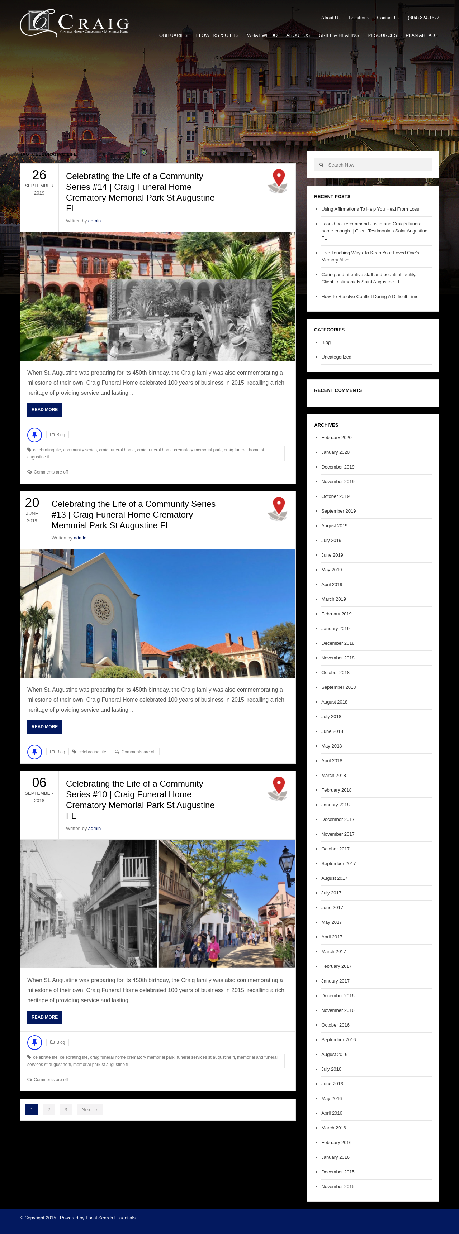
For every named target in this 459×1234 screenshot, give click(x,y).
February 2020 (336, 437)
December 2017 (338, 819)
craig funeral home (116, 449)
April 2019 (331, 584)
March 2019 (333, 599)
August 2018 (334, 702)
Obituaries (173, 35)
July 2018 (331, 716)
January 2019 (335, 628)
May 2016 (331, 1098)
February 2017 (336, 966)
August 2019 (334, 525)
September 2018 (338, 687)
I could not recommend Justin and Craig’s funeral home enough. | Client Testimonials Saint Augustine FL (374, 231)
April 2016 (331, 1113)
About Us (330, 17)
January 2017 (335, 981)
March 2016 (333, 1127)
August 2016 (334, 1054)
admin (94, 221)
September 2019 (338, 511)
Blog (60, 434)
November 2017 (338, 834)
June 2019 (332, 555)
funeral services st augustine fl (206, 1057)
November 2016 (338, 1010)
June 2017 (332, 907)
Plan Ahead (420, 35)
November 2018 (338, 658)
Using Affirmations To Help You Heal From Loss (370, 209)
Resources (382, 35)
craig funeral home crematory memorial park (179, 449)
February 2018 (336, 790)
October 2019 (335, 496)
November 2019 (338, 481)
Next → (89, 1110)
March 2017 (333, 951)
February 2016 (336, 1142)
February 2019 (336, 613)
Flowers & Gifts (217, 35)
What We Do (262, 35)
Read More (45, 409)
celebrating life (47, 449)
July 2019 (331, 540)
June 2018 (332, 731)
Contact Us (388, 17)
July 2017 (331, 893)
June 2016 (332, 1083)
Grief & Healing (338, 35)
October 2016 (335, 1025)
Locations (359, 17)
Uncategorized (336, 357)
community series (79, 449)
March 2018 (333, 775)
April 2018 (331, 760)
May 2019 (331, 569)
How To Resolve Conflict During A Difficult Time (369, 296)
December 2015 (338, 1172)
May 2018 (331, 746)
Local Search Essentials (111, 1217)
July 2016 (331, 1069)
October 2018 (335, 672)
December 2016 (338, 995)
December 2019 (338, 467)
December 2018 (338, 643)
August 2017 (334, 878)
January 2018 (335, 804)
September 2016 (338, 1039)
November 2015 (338, 1186)
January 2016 (335, 1157)
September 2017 (338, 863)
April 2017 (331, 937)
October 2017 (335, 848)
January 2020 (335, 452)
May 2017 (331, 922)
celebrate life (45, 1057)
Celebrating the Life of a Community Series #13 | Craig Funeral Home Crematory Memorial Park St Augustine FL (134, 514)
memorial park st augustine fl (100, 1064)
